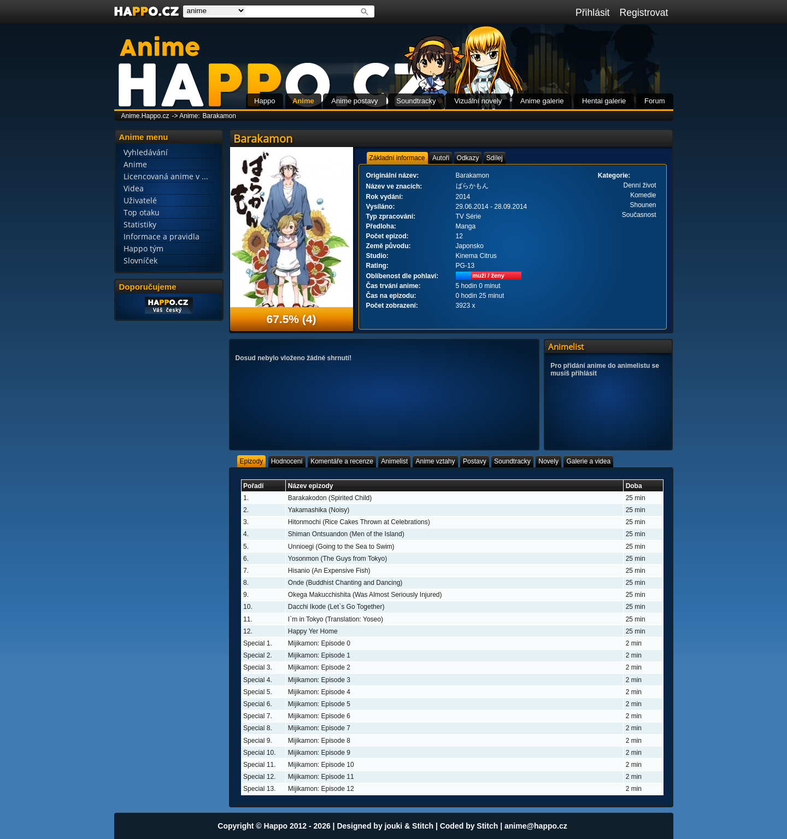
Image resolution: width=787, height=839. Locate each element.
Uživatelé (140, 200)
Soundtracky (416, 101)
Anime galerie (542, 101)
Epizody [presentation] (251, 461)
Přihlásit (592, 12)
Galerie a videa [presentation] (588, 461)
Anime (303, 101)
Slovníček (140, 260)
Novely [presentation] (548, 461)
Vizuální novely (478, 101)
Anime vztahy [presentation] (435, 461)
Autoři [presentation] (440, 158)
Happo (264, 101)
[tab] (397, 158)
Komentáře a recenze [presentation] (341, 461)
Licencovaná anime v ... (166, 176)
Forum (654, 101)
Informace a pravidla (161, 236)
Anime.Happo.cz (145, 116)
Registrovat (644, 12)
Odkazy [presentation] (468, 158)
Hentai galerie (604, 101)
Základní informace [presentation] (397, 158)
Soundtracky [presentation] (512, 461)
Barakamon (219, 116)
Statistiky (140, 224)
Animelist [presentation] (394, 461)
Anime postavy (354, 101)
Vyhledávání (146, 152)
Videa (134, 188)
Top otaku (142, 212)
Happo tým (143, 248)
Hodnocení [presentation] (287, 461)
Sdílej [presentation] (494, 158)
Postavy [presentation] (474, 461)
